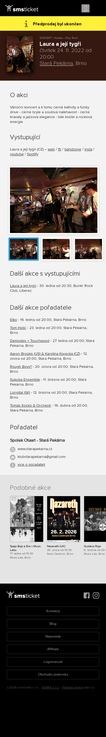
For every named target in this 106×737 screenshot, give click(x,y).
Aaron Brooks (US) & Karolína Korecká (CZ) (45, 353)
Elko (13, 319)
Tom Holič (18, 327)
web (51, 149)
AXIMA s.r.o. (50, 687)
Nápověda (53, 636)
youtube (17, 154)
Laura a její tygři (23, 285)
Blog (53, 624)
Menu (97, 8)
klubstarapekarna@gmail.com (42, 456)
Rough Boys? (21, 366)
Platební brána (72, 687)
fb (59, 149)
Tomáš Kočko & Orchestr (30, 405)
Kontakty (53, 611)
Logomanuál (53, 662)
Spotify (32, 154)
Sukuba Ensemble (25, 379)
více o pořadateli (31, 464)
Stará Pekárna (56, 63)
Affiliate (53, 649)
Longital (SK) (20, 392)
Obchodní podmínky (53, 674)
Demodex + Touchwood (29, 340)
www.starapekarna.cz (35, 449)
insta (88, 149)
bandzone (72, 149)
